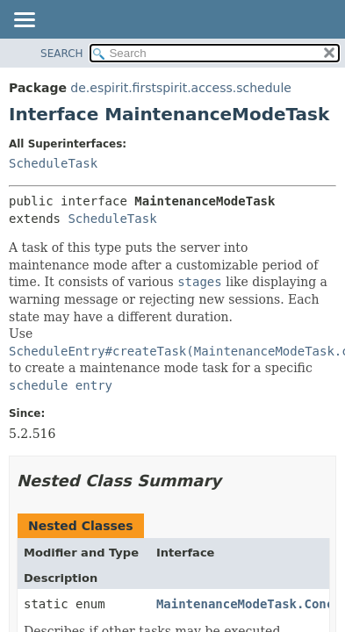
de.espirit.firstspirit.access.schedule (180, 88)
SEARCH (61, 53)
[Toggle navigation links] (24, 21)
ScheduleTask (53, 163)
